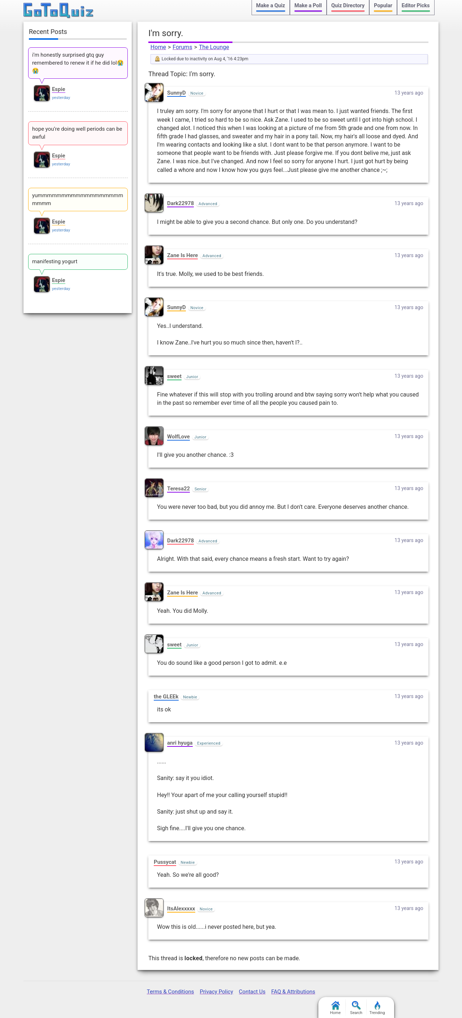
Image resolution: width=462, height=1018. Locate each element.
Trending (377, 1008)
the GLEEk (166, 696)
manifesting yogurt (55, 261)
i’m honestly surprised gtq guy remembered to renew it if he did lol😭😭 (78, 63)
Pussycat (165, 862)
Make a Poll (308, 6)
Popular (383, 6)
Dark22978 (180, 203)
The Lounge (214, 47)
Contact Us (252, 991)
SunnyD (176, 93)
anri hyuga (180, 743)
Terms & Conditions (170, 991)
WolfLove (178, 436)
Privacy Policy (216, 991)
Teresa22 (178, 488)
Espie (58, 89)
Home (158, 47)
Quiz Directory (348, 6)
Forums (182, 47)
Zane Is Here (182, 255)
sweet (174, 376)
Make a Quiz (270, 6)
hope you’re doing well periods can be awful (77, 133)
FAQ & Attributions (293, 991)
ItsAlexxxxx (181, 908)
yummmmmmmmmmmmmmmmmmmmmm (77, 199)
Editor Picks (416, 6)
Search (356, 1008)
